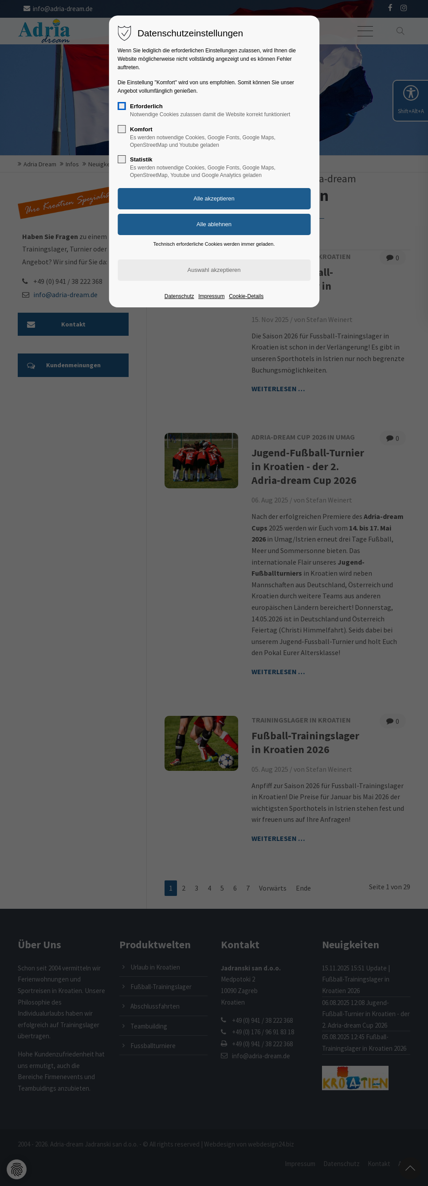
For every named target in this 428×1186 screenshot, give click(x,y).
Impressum (211, 296)
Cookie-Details (246, 296)
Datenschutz (179, 296)
